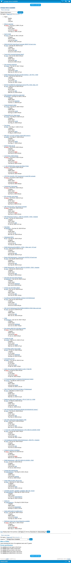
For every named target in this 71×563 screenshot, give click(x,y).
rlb (6, 238)
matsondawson (9, 472)
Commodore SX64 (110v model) (12, 348)
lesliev (7, 360)
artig (7, 289)
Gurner (7, 380)
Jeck (7, 45)
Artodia (68, 558)
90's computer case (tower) (11, 196)
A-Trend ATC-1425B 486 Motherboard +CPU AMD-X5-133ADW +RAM (22, 430)
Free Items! (7, 125)
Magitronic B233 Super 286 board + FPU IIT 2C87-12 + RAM (19, 399)
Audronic (16, 476)
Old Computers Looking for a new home (14, 95)
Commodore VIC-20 (9, 359)
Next (1, 532)
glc (15, 233)
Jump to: (2, 539)
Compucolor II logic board (10, 186)
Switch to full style (35, 4)
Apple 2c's (6, 501)
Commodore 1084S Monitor (11, 156)
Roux (7, 482)
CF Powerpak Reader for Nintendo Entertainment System (18, 379)
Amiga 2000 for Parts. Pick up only (13, 480)
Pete (7, 127)
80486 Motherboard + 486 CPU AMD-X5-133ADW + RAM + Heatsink (21, 267)
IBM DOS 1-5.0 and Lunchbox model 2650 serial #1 (17, 135)
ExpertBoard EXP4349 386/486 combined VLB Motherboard (19, 298)
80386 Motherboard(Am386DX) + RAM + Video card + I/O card (20, 247)
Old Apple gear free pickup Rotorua (13, 277)
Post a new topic (5, 10)
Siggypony (8, 279)
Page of (10, 14)
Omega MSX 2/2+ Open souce (12, 115)
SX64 (5, 318)
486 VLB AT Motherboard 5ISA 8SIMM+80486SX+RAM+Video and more (22, 308)
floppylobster (18, 507)
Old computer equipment (10, 64)
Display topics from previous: (14, 532)
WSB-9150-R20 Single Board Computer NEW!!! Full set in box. (20, 44)
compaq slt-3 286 (8, 338)
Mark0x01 (8, 96)
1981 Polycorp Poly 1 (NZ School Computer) (15, 206)
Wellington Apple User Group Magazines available (17, 521)
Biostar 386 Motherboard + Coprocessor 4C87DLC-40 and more (20, 257)
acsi (7, 350)
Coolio (7, 66)
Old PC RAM (7, 34)
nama (16, 131)
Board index (4, 561)
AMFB (7, 137)
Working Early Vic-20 (9, 145)
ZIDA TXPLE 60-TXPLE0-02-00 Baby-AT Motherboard (18, 389)
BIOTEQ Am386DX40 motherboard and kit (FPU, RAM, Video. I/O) (21, 85)
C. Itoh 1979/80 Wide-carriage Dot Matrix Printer (16, 166)
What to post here (8, 24)
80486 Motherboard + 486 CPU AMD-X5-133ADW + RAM (18, 460)
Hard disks (7, 227)
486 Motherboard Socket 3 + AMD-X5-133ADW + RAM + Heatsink (21, 216)
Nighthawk (8, 319)
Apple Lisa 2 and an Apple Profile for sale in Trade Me (17, 369)
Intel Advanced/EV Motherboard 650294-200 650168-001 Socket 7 (21, 409)
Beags (16, 517)
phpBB (7, 558)
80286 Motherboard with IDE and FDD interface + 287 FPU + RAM (21, 74)
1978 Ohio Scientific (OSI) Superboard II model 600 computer (20, 176)
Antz (7, 512)
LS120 (7, 106)
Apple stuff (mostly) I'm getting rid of (13, 511)
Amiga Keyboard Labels (10, 105)
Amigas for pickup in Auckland (11, 450)
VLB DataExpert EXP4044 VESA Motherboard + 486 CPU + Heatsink (21, 440)
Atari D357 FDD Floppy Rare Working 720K (15, 419)
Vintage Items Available (11, 1)
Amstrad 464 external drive (11, 470)
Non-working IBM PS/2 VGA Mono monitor (15, 328)
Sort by (31, 532)
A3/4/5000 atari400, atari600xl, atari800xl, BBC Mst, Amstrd (19, 490)
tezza (7, 25)
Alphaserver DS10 (8, 237)
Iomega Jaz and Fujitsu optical (12, 287)
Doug (7, 35)
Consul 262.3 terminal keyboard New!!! (14, 54)
